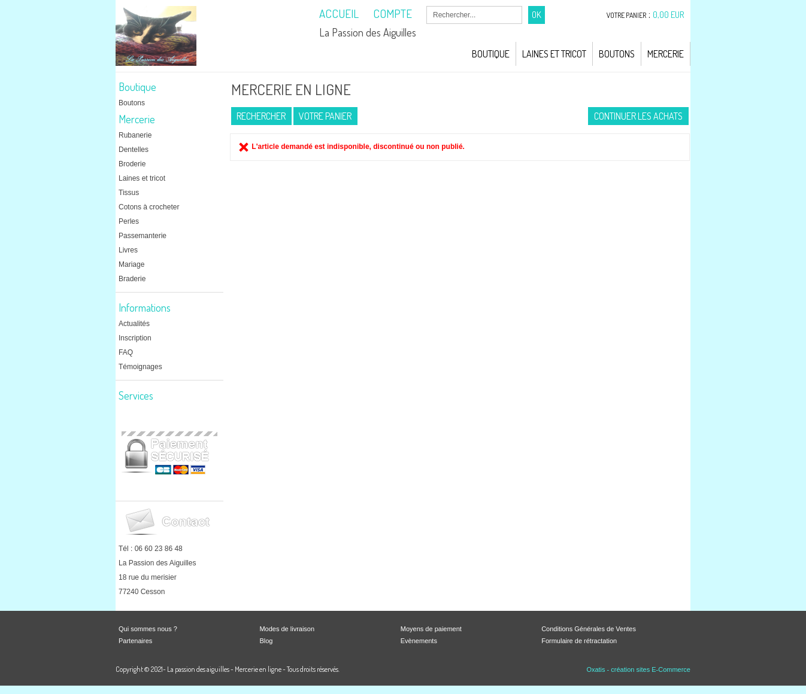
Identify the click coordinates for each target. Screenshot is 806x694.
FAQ (126, 352)
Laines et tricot (142, 178)
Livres (128, 250)
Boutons (617, 54)
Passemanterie (142, 236)
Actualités (134, 323)
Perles (129, 221)
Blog (265, 640)
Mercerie (665, 54)
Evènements (419, 640)
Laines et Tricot (554, 54)
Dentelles (134, 149)
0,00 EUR (668, 14)
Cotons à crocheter (149, 207)
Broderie (132, 164)
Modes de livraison (286, 628)
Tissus (129, 192)
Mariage (131, 264)
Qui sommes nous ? (148, 628)
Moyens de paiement (431, 628)
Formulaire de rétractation (579, 640)
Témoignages (140, 367)
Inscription (135, 338)
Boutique (491, 54)
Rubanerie (135, 135)
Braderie (132, 279)
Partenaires (135, 640)
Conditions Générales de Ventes (588, 628)
